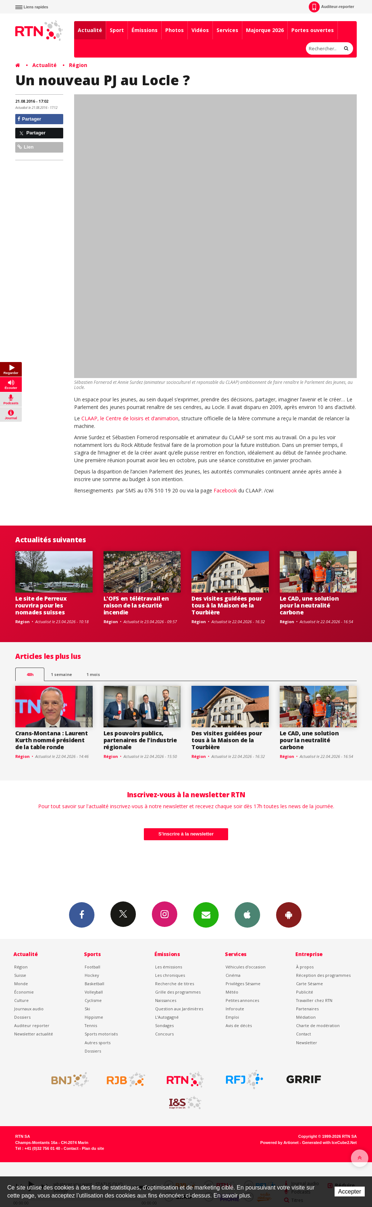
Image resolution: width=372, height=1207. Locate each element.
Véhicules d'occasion (246, 966)
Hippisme (94, 1017)
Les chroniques (170, 975)
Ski (87, 1008)
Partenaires (307, 1008)
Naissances (165, 1000)
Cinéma (233, 975)
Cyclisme (93, 1000)
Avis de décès (239, 1025)
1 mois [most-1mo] (93, 674)
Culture (21, 1000)
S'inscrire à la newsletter (186, 834)
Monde (21, 983)
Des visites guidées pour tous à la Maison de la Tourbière (226, 605)
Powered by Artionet (279, 1142)
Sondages (164, 1025)
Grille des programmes (178, 992)
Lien (25, 147)
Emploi (232, 1017)
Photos (174, 30)
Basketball (94, 983)
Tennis (91, 1025)
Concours (164, 1033)
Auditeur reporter (31, 1025)
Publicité (304, 992)
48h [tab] (30, 674)
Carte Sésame (309, 983)
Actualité (90, 30)
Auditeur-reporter (331, 6)
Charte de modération (318, 1025)
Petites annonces (242, 1000)
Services (227, 30)
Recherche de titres (174, 983)
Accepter (349, 1191)
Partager (29, 119)
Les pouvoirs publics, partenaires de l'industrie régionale (140, 740)
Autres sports (97, 1042)
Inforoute (235, 1008)
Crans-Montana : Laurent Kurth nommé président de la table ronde (51, 740)
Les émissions (168, 966)
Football (92, 966)
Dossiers (22, 1017)
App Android (289, 914)
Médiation (306, 1017)
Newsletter (306, 1042)
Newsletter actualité (33, 1033)
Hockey (92, 975)
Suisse (20, 975)
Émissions (145, 30)
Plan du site (93, 1148)
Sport (117, 30)
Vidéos (200, 30)
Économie (24, 992)
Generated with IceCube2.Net (329, 1142)
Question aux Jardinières (179, 1008)
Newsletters (206, 914)
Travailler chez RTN (314, 1000)
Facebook (226, 490)
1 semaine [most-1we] (61, 674)
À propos (305, 966)
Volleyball (94, 992)
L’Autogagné (167, 1017)
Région (78, 65)
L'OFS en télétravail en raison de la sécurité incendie (136, 605)
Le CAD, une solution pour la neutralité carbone (309, 605)
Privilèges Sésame (243, 983)
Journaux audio (29, 1008)
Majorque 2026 (265, 30)
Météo (232, 992)
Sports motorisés (101, 1033)
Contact (303, 1033)
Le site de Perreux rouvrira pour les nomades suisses (40, 605)
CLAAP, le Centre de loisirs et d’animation (129, 418)
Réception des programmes (323, 975)
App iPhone (247, 914)
